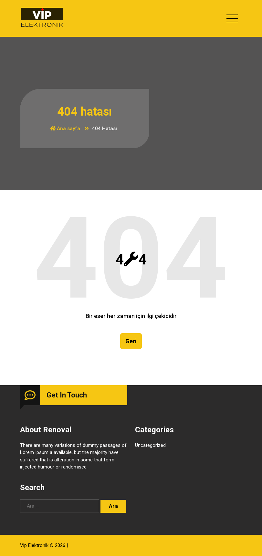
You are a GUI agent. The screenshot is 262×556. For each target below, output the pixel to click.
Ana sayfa (65, 128)
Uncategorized (150, 445)
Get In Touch (67, 395)
